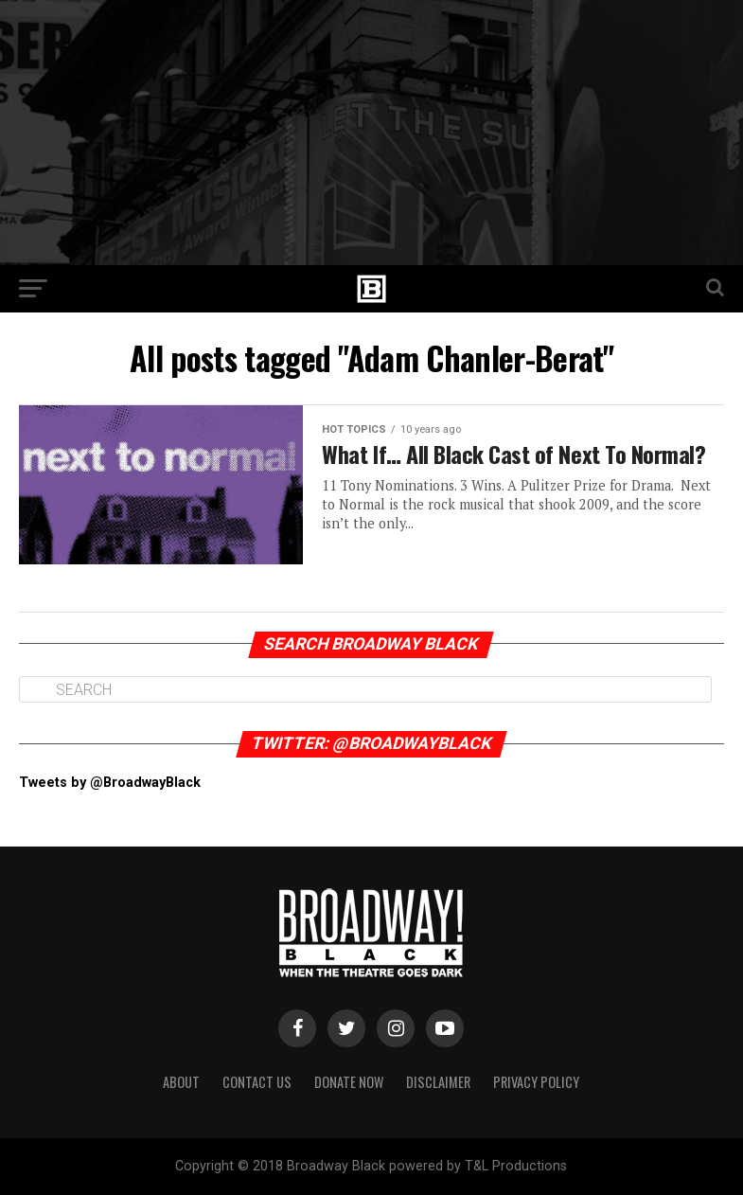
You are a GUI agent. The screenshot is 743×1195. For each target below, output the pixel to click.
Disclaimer (438, 1082)
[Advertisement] (371, 132)
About (181, 1082)
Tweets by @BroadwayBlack (110, 783)
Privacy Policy (536, 1082)
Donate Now (348, 1082)
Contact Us (257, 1082)
